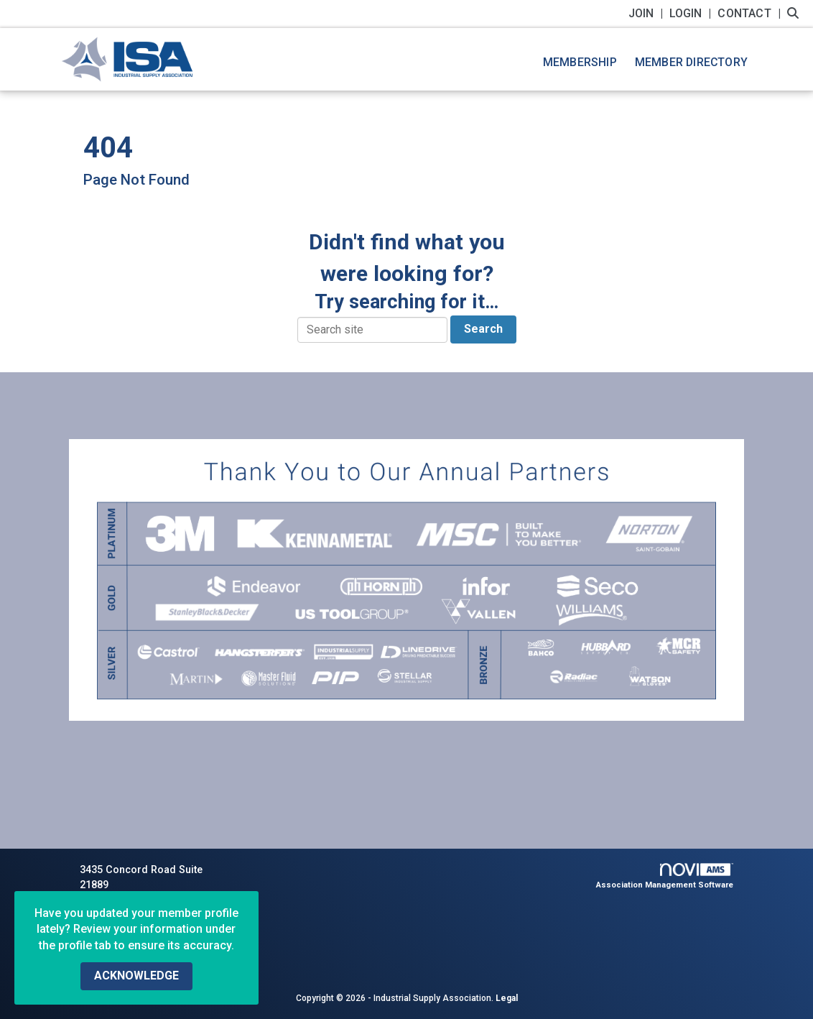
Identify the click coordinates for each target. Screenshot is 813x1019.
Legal (507, 998)
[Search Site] (794, 13)
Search (483, 329)
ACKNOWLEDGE (136, 975)
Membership (580, 62)
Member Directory (691, 62)
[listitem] (647, 13)
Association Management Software (664, 876)
